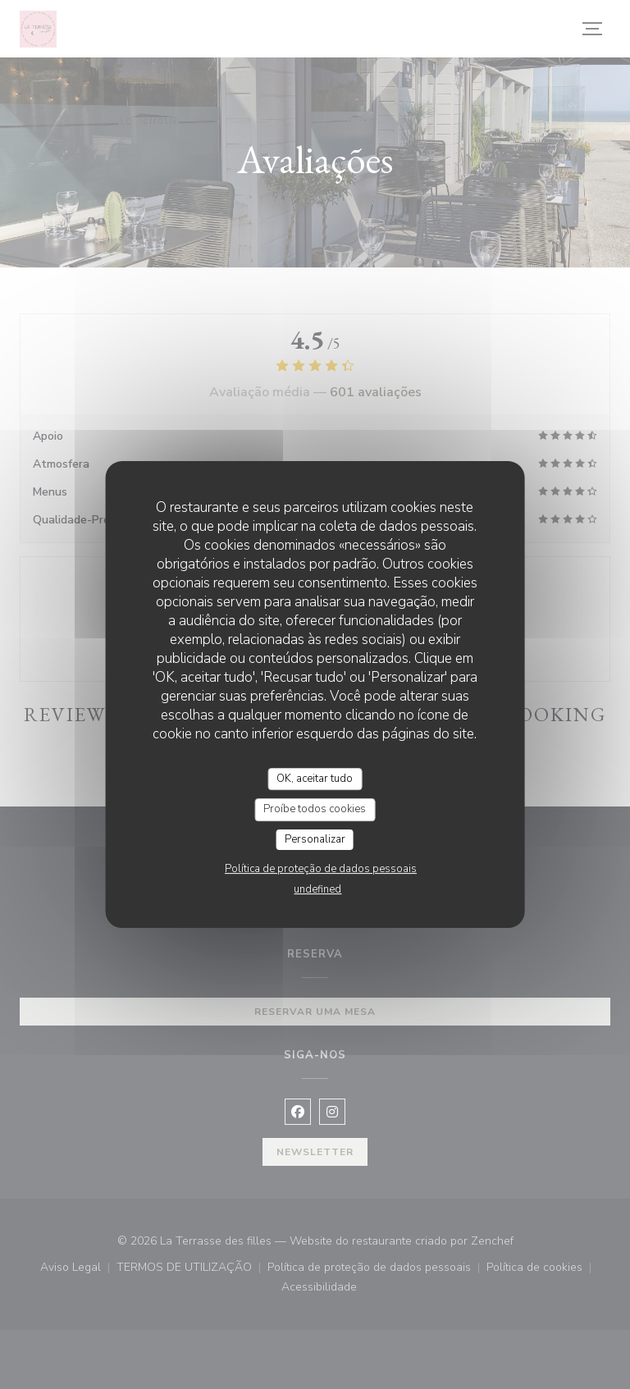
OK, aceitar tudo (314, 778)
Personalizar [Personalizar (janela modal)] (315, 839)
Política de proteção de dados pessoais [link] (321, 868)
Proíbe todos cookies (314, 809)
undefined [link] (317, 889)
